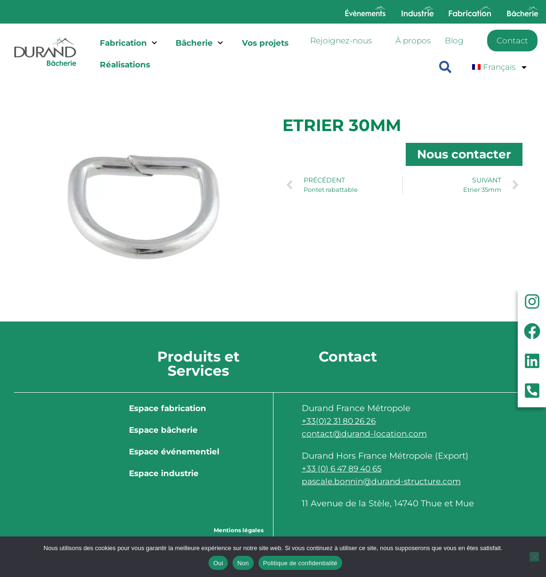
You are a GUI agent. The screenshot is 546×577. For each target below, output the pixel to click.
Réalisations (125, 64)
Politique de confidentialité (300, 563)
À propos (413, 40)
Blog (454, 40)
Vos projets (265, 43)
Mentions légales (239, 530)
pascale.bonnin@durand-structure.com (385, 481)
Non (243, 563)
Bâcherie (199, 43)
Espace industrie (164, 473)
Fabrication (128, 43)
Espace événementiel (174, 451)
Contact (512, 40)
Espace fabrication (167, 408)
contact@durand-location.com (366, 434)
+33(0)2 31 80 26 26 (341, 421)
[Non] (534, 556)
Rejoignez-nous (341, 40)
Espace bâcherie (163, 430)
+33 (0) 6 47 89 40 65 (345, 468)
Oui (218, 563)
